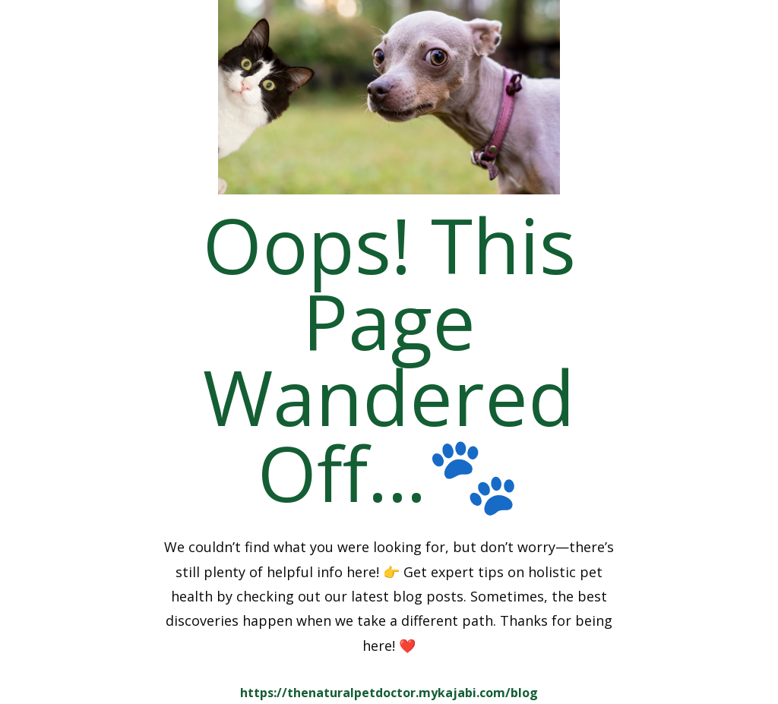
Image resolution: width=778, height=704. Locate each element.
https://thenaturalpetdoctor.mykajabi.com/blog (389, 692)
